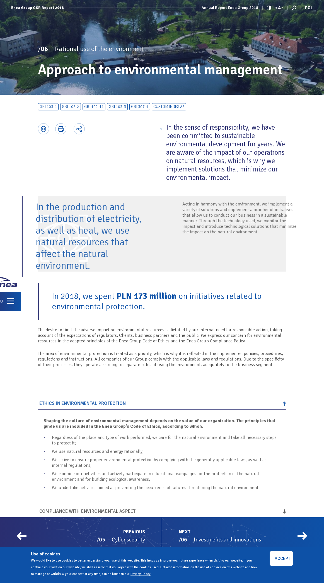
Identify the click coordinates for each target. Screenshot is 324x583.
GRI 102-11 (94, 106)
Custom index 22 (169, 106)
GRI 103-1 (48, 106)
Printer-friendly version (60, 128)
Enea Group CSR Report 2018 (37, 8)
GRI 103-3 (117, 106)
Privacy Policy (140, 574)
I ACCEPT (281, 558)
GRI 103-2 (70, 106)
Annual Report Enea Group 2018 (230, 8)
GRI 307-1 (139, 106)
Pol (309, 8)
